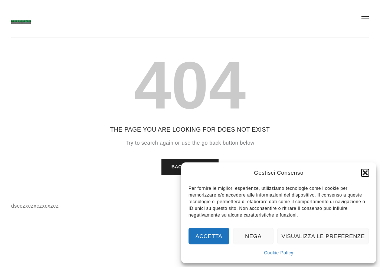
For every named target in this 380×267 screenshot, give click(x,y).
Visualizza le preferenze (323, 236)
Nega (253, 236)
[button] (365, 173)
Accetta (209, 236)
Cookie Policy (278, 253)
